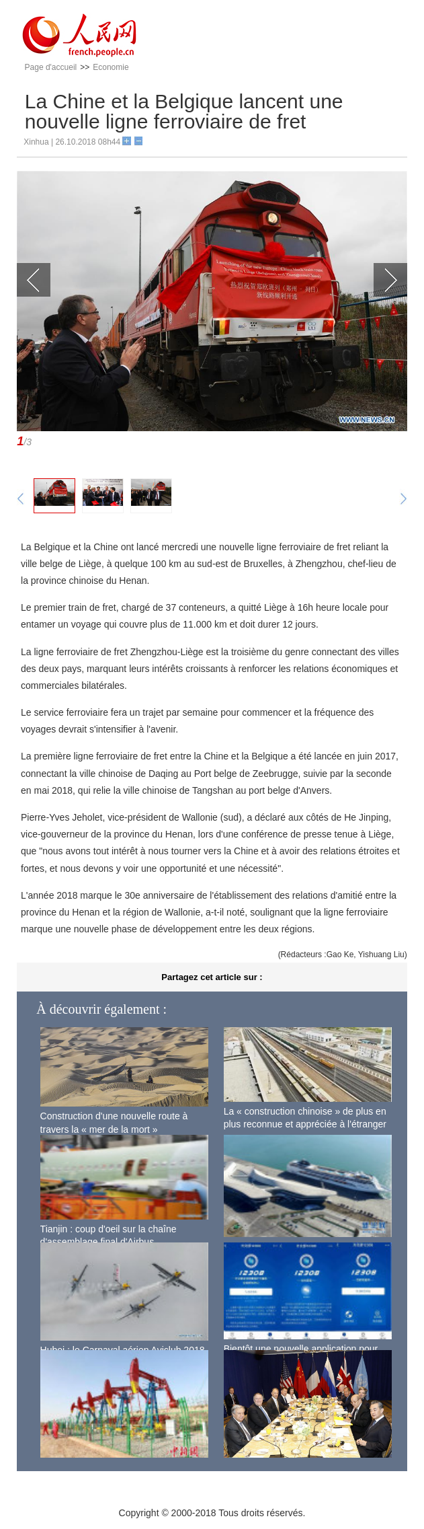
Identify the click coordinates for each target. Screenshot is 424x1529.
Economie (110, 67)
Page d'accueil (51, 67)
